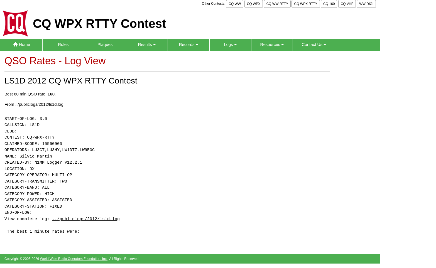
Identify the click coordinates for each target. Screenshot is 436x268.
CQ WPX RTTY (305, 4)
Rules (63, 44)
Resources (272, 44)
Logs (230, 44)
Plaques (104, 44)
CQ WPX (254, 4)
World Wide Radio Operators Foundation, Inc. (74, 259)
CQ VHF (347, 4)
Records (188, 44)
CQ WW (235, 4)
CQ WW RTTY (277, 4)
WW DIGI (366, 4)
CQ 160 (329, 4)
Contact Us (314, 44)
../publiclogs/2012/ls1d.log (39, 104)
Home (21, 44)
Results (147, 44)
